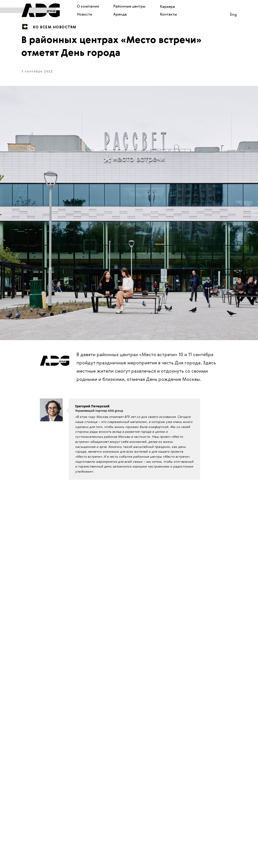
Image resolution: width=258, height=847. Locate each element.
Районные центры (129, 6)
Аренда (120, 14)
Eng (233, 14)
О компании (88, 6)
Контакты (168, 14)
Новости (84, 14)
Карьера (167, 6)
